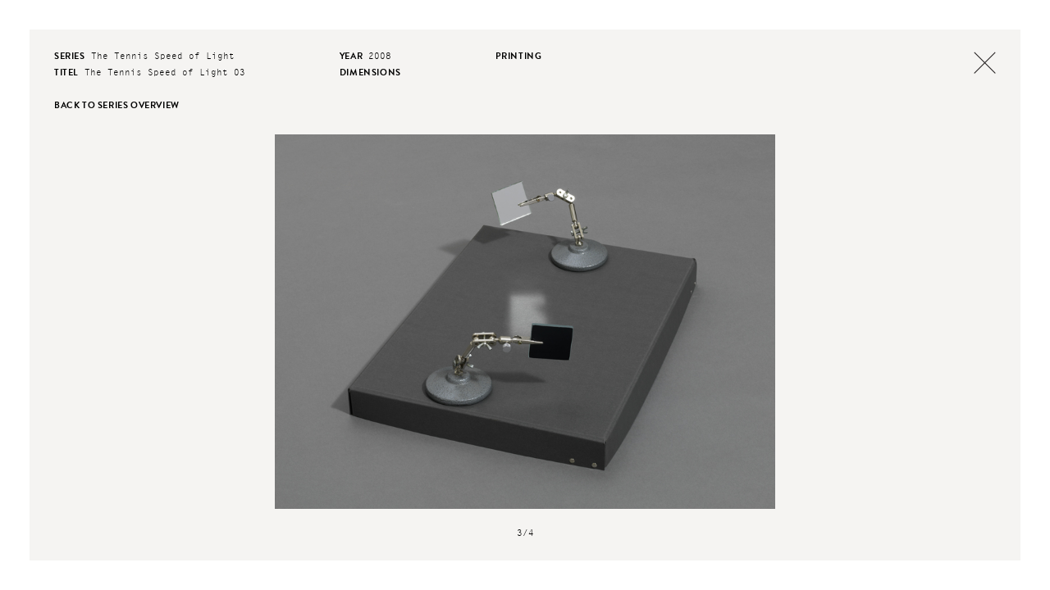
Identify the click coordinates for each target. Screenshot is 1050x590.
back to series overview (117, 105)
